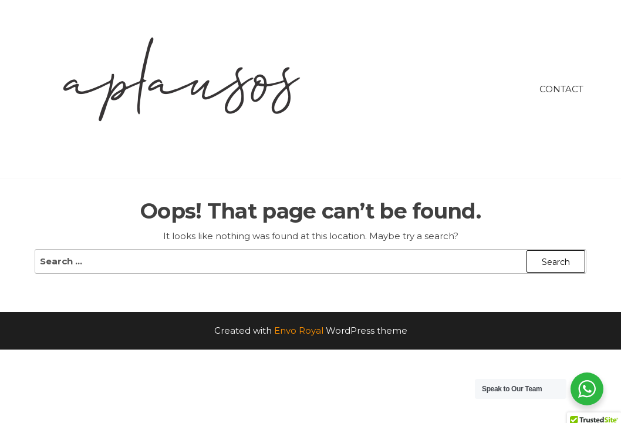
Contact (561, 89)
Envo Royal (298, 330)
